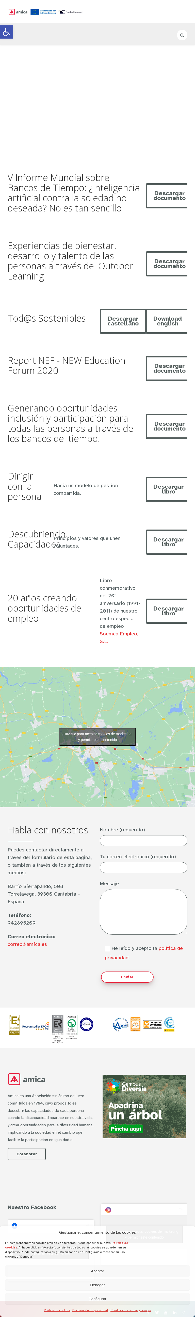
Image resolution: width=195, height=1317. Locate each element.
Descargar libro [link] (168, 489)
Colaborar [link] (27, 1154)
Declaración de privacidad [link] (90, 1310)
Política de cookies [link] (57, 1310)
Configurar (97, 1299)
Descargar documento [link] (169, 195)
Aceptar (97, 1271)
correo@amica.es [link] (27, 944)
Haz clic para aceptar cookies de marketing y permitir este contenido (97, 737)
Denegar (97, 1285)
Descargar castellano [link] (123, 321)
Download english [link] (167, 321)
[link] (6, 32)
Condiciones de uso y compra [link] (130, 1310)
